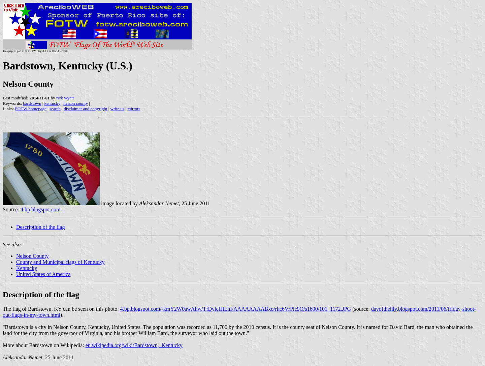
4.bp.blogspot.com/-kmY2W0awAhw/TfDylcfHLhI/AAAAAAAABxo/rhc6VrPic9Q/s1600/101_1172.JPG (235, 309)
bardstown (32, 103)
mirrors (133, 108)
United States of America (43, 274)
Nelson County (32, 256)
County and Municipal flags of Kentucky (60, 262)
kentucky (52, 103)
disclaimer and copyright (85, 108)
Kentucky (26, 268)
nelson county (75, 103)
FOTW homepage (30, 108)
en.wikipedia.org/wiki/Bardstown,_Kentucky (134, 345)
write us (117, 108)
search (55, 108)
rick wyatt (65, 97)
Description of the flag (40, 227)
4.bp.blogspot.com (41, 209)
